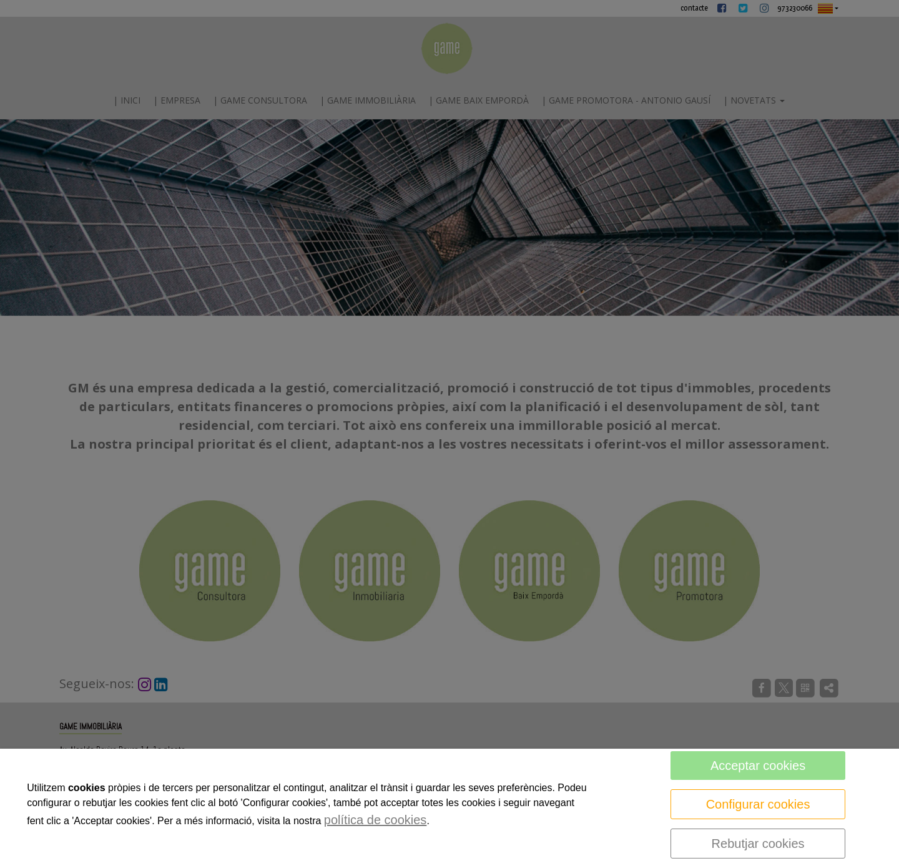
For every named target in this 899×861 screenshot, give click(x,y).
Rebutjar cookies (758, 843)
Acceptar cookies (757, 765)
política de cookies (375, 820)
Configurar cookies (758, 804)
